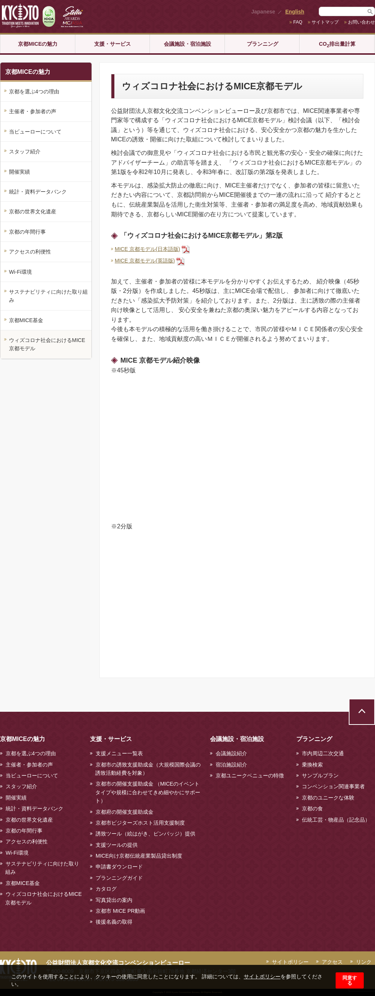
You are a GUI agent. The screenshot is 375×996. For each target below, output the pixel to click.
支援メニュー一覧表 (119, 753)
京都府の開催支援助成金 (124, 812)
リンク (364, 962)
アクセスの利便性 (30, 252)
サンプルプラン (320, 775)
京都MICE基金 (26, 320)
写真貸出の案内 (114, 900)
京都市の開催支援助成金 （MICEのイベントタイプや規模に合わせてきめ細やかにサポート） (147, 792)
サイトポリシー (262, 977)
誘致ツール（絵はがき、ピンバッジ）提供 (145, 834)
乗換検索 (312, 765)
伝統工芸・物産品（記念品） (336, 820)
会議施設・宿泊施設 (187, 44)
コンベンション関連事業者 (333, 786)
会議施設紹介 (231, 753)
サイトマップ (325, 22)
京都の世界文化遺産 (32, 211)
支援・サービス (112, 44)
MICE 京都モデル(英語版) (145, 261)
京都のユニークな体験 (328, 798)
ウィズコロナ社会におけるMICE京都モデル (47, 344)
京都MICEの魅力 (37, 44)
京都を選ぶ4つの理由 (34, 91)
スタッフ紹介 (24, 151)
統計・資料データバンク (38, 192)
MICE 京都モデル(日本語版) (147, 249)
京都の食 (312, 809)
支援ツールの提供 (117, 845)
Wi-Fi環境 (20, 272)
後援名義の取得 (114, 922)
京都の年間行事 (27, 232)
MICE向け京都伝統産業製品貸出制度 (139, 856)
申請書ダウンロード (119, 867)
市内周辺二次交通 (323, 753)
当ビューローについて (35, 132)
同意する (349, 980)
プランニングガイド (119, 878)
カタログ (106, 889)
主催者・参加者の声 (32, 111)
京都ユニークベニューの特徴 (250, 775)
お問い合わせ (361, 22)
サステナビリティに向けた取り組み (48, 296)
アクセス (332, 962)
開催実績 (19, 172)
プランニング (262, 44)
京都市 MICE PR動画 (120, 911)
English (294, 12)
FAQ (297, 22)
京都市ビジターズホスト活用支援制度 (140, 823)
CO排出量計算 (337, 44)
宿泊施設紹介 (231, 765)
